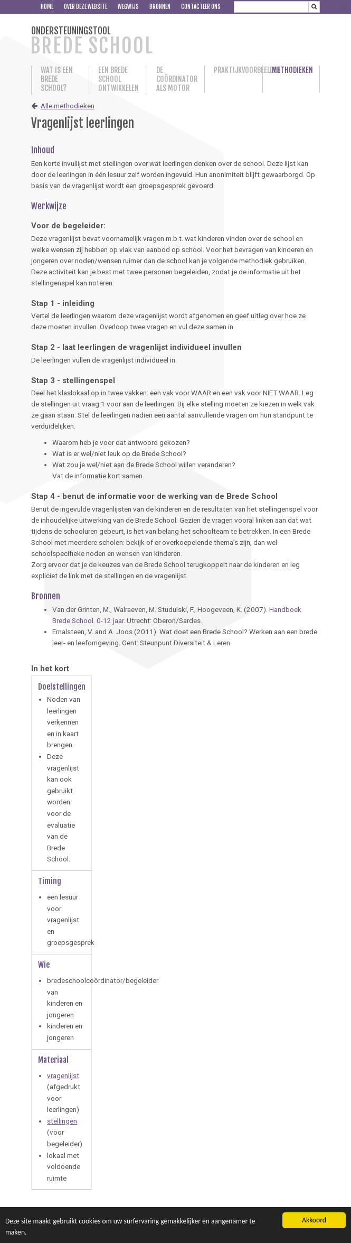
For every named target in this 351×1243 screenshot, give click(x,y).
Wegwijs (128, 7)
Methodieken (291, 70)
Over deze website (85, 7)
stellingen (62, 1121)
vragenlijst (63, 1075)
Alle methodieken (67, 105)
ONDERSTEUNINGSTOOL (92, 41)
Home (47, 7)
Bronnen (159, 7)
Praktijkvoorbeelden (233, 70)
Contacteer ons (201, 7)
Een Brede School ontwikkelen (117, 79)
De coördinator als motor (175, 79)
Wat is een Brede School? (57, 79)
